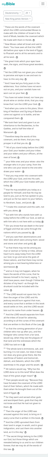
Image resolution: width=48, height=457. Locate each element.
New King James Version (17, 18)
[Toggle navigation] (42, 3)
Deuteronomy (12, 13)
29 (26, 13)
